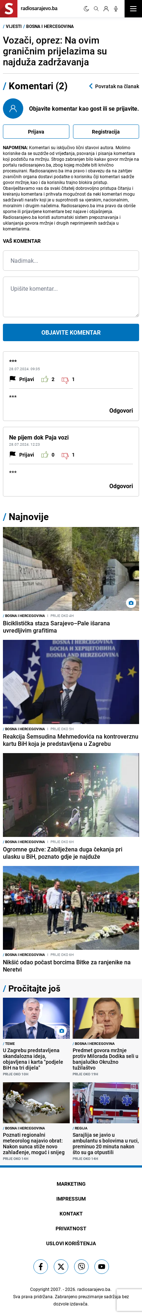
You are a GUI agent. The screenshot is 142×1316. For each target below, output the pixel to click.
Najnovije (29, 516)
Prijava (36, 131)
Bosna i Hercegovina (50, 26)
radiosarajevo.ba (93, 1289)
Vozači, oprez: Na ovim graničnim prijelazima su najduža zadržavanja (55, 51)
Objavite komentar (71, 332)
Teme (9, 1043)
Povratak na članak (113, 86)
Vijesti (14, 26)
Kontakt (71, 1213)
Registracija (106, 131)
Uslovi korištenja (71, 1243)
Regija (80, 1128)
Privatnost (71, 1228)
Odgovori (121, 410)
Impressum (71, 1198)
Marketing (71, 1183)
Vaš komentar (22, 240)
